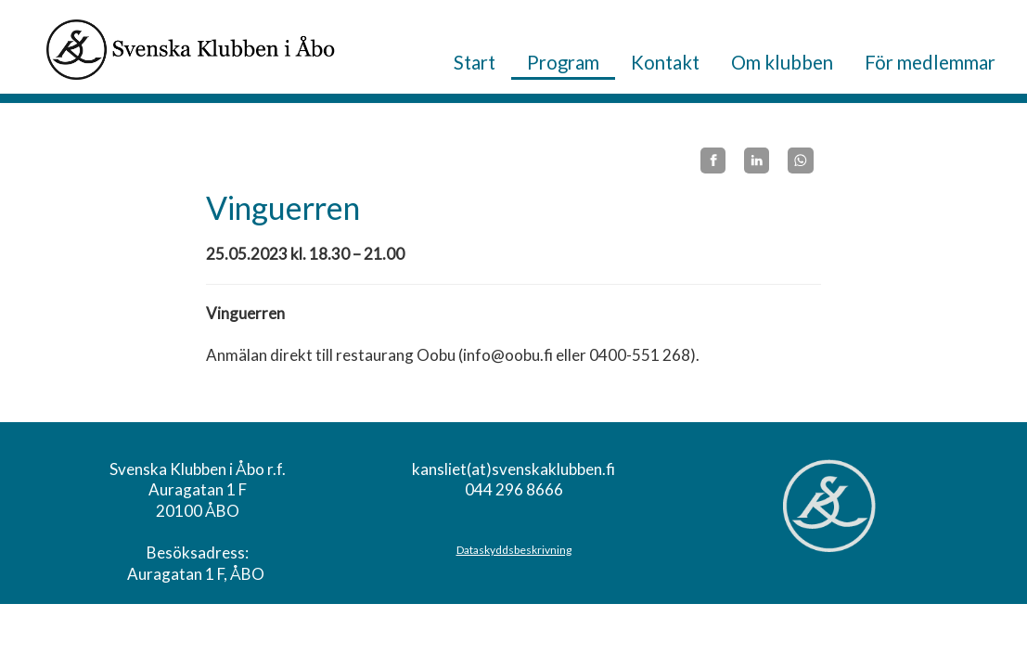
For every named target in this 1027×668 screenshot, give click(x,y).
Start (474, 62)
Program (563, 62)
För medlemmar (930, 62)
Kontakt (665, 62)
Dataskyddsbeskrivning (513, 550)
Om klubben (782, 62)
